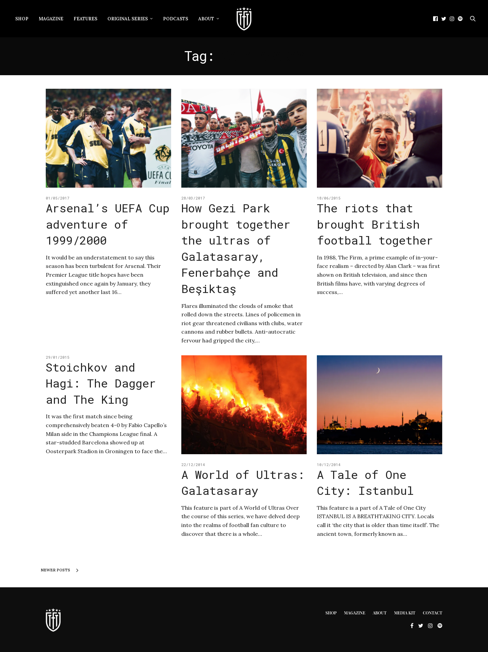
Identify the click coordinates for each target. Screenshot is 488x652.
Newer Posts (59, 570)
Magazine (51, 19)
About (206, 19)
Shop (21, 19)
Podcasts (175, 19)
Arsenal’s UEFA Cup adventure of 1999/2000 (107, 224)
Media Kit (404, 612)
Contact (432, 612)
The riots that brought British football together (375, 224)
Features (85, 19)
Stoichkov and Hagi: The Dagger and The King (101, 383)
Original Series (127, 19)
